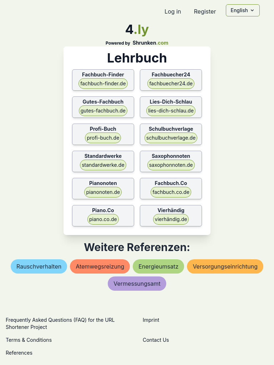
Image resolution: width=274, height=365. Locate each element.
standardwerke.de (103, 165)
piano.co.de (103, 219)
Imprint (151, 320)
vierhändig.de (171, 219)
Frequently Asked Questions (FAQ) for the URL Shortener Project (60, 323)
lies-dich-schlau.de (170, 111)
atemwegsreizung (100, 266)
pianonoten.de (103, 192)
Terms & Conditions (29, 340)
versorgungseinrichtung (225, 266)
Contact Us (156, 340)
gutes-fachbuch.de (103, 111)
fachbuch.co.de (170, 192)
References (19, 353)
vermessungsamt (136, 283)
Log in (172, 11)
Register (205, 11)
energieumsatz (158, 266)
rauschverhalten (38, 266)
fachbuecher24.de (170, 83)
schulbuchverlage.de (171, 138)
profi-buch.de (103, 138)
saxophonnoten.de (171, 165)
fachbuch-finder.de (103, 83)
